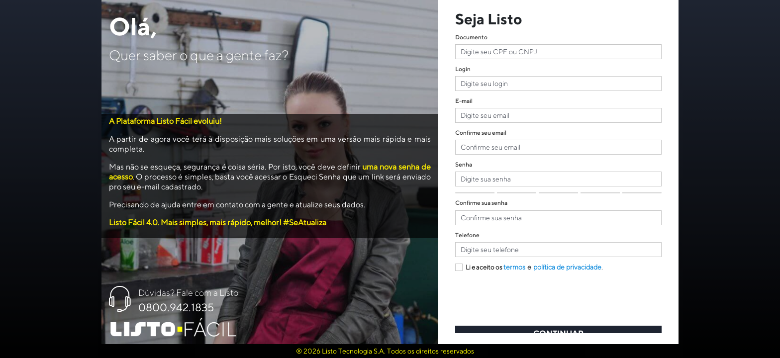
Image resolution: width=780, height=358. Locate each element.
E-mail (464, 100)
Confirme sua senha (481, 202)
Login (463, 69)
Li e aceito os (478, 267)
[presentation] (530, 301)
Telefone (467, 235)
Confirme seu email (480, 132)
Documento (471, 37)
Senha (463, 164)
